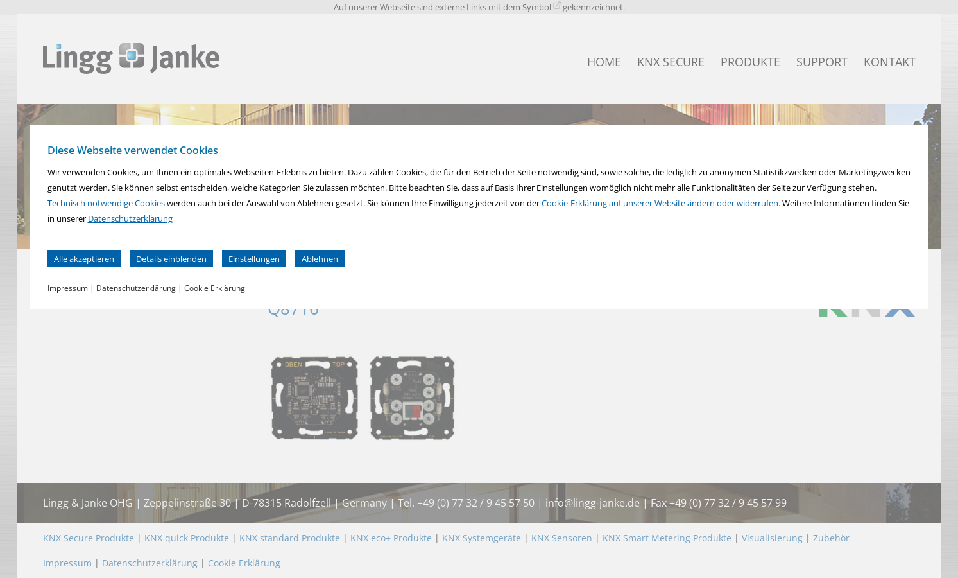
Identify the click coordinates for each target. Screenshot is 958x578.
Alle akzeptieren (84, 259)
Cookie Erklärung (214, 288)
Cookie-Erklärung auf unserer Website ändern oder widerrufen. (661, 203)
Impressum (67, 288)
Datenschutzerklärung (130, 218)
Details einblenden (171, 259)
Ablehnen (320, 259)
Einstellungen (254, 259)
